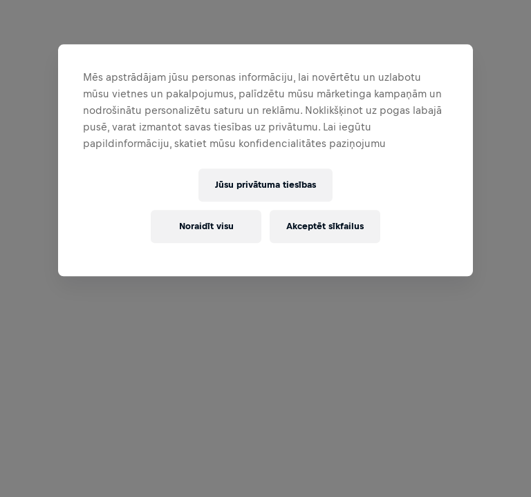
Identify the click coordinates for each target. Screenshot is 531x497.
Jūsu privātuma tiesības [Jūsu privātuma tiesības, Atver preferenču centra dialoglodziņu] (265, 185)
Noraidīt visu (206, 227)
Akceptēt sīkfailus (325, 227)
